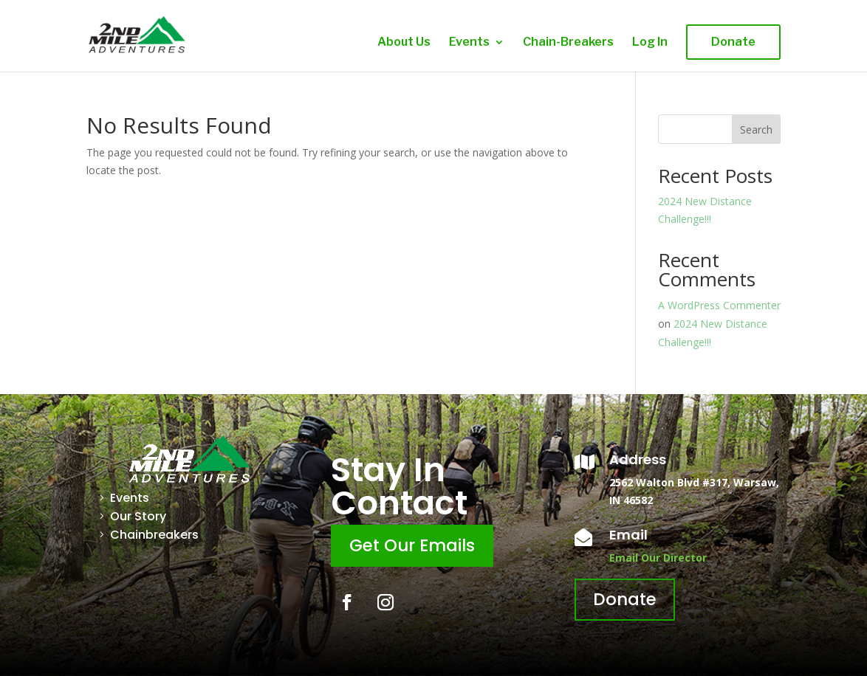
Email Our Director (658, 558)
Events (469, 43)
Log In (650, 43)
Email (628, 534)
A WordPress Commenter (719, 305)
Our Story (138, 516)
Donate (733, 42)
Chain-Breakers (568, 43)
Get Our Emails (412, 545)
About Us (404, 43)
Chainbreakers (154, 534)
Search (756, 130)
